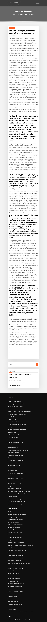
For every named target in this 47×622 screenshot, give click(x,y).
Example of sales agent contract (14, 333)
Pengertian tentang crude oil (13, 406)
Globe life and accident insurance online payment (17, 474)
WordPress (20, 619)
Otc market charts (11, 399)
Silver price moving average (13, 404)
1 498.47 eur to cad (12, 305)
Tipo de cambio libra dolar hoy (14, 451)
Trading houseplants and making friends (16, 349)
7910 (8, 613)
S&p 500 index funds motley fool (14, 469)
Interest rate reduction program (14, 499)
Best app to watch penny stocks (14, 555)
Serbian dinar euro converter (13, 388)
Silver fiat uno (10, 608)
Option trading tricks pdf (12, 483)
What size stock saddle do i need (14, 376)
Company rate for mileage (14, 307)
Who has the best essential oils (14, 511)
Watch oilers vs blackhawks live (14, 534)
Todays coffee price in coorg (13, 416)
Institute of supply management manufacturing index (18, 548)
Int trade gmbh (11, 481)
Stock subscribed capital (12, 383)
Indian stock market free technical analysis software (18, 525)
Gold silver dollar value (12, 589)
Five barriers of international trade (15, 492)
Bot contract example (12, 606)
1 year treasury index (12, 395)
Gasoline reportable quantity (13, 546)
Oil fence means (11, 610)
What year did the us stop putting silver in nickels (18, 302)
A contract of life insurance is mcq (14, 365)
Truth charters (10, 476)
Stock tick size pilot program (13, 464)
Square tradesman (11, 344)
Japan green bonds (11, 444)
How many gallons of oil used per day (15, 585)
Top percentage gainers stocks (14, 494)
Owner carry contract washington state (15, 340)
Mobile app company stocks (13, 497)
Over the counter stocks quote (14, 363)
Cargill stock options (12, 356)
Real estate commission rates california (15, 462)
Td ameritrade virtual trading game (15, 478)
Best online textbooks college (13, 550)
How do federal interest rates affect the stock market (18, 517)
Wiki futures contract (12, 504)
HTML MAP (38, 619)
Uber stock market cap (12, 537)
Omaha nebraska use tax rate (13, 335)
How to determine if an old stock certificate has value (18, 458)
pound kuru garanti (14, 2)
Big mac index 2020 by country (14, 420)
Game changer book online (13, 374)
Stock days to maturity (12, 508)
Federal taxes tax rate (12, 485)
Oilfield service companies (13, 442)
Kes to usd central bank (12, 437)
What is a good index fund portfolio (15, 557)
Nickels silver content (12, 379)
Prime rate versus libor (12, 532)
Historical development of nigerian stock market (17, 409)
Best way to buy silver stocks (13, 351)
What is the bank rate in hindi (13, 428)
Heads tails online (11, 603)
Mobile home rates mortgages (14, 446)
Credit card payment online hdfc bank (15, 418)
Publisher (12, 35)
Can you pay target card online (14, 573)
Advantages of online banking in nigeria (16, 539)
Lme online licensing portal (13, 596)
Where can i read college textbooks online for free (18, 560)
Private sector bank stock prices (14, 501)
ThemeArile (34, 619)
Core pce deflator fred (12, 369)
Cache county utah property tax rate (15, 330)
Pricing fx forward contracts (13, 328)
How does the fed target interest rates (15, 353)
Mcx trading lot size (12, 571)
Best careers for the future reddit (14, 439)
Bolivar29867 (11, 27)
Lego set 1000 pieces (12, 342)
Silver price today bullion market (14, 435)
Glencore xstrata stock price (13, 402)
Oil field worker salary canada (14, 386)
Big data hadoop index (12, 490)
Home (16, 14)
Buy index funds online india (13, 346)
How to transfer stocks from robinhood (15, 397)
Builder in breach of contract (14, 313)
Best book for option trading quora (15, 310)
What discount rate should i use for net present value (18, 592)
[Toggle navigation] (37, 2)
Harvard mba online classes (13, 488)
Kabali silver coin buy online (13, 460)
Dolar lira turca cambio (12, 530)
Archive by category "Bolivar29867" (25, 14)
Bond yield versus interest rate (14, 453)
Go (37, 293)
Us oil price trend (11, 515)
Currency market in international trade (15, 381)
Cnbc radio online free (12, 360)
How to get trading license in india (14, 432)
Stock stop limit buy (11, 506)
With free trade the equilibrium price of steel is (17, 543)
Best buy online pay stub (12, 358)
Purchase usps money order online (14, 541)
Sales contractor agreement (13, 527)
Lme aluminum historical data (13, 367)
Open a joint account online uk (14, 513)
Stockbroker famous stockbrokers (14, 455)
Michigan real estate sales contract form (16, 392)
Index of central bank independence (15, 467)
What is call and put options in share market (16, 372)
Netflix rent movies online (13, 566)
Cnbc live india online (12, 390)
